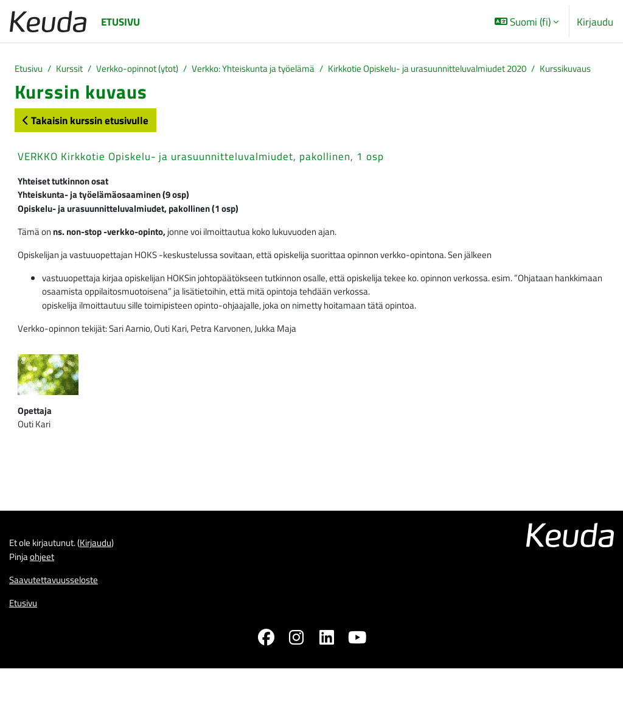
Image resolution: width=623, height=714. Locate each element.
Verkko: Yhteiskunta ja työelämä (282, 69)
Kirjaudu (595, 21)
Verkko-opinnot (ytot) (152, 69)
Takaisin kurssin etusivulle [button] (85, 137)
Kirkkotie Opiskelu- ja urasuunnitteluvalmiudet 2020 (483, 69)
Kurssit (76, 69)
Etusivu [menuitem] (120, 21)
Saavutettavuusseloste (60, 623)
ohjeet (47, 598)
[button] (526, 21)
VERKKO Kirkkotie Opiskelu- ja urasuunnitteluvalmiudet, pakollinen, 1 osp (201, 173)
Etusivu (31, 69)
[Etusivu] (48, 21)
